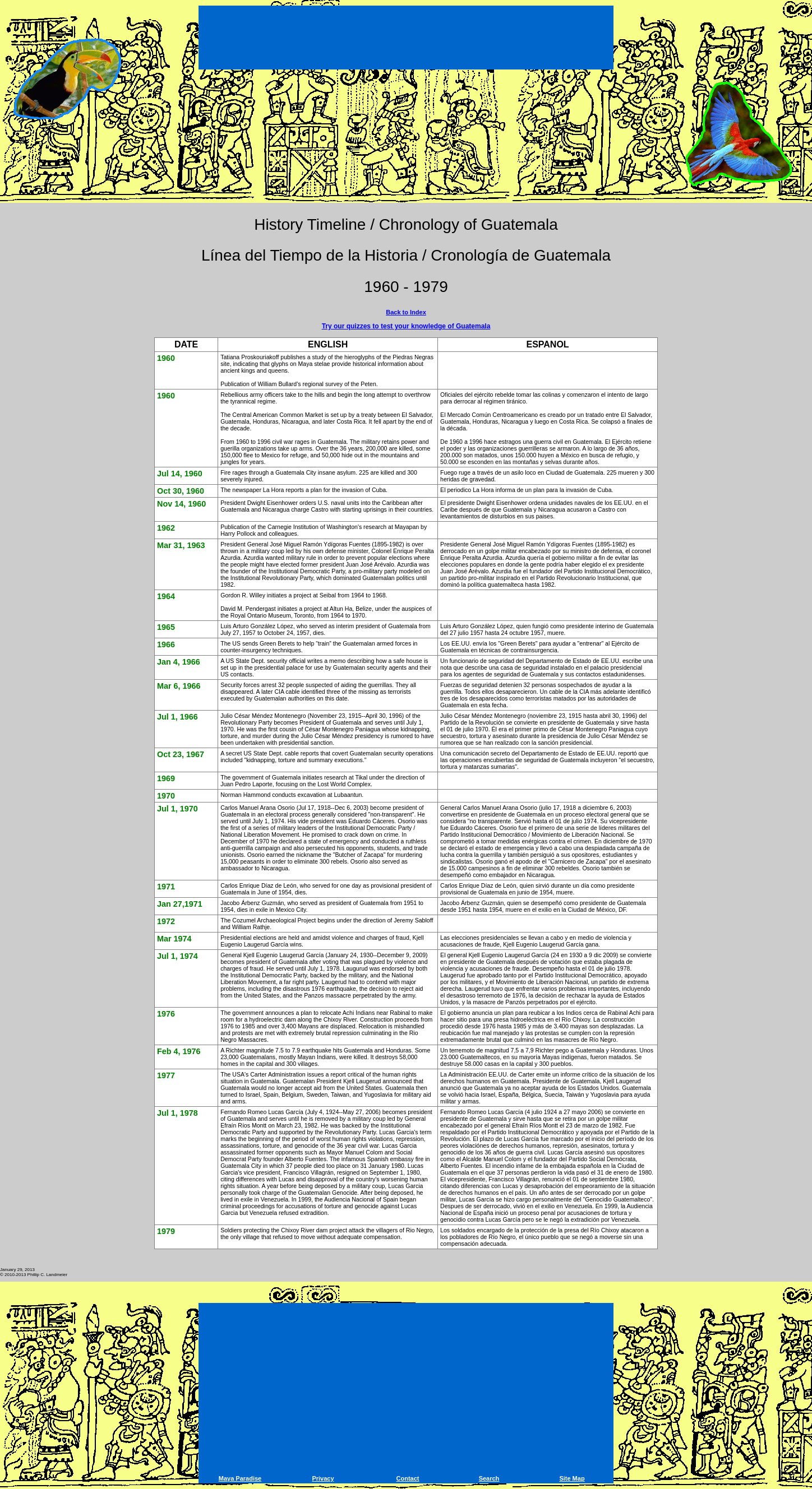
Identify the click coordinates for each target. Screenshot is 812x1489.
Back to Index (406, 312)
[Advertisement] (406, 39)
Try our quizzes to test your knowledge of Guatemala (406, 326)
